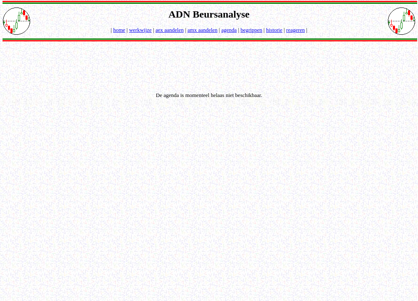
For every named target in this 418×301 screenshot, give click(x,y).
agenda (229, 30)
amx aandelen (203, 30)
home (119, 30)
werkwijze (140, 30)
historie (274, 30)
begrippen (251, 30)
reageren (295, 30)
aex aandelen (169, 30)
